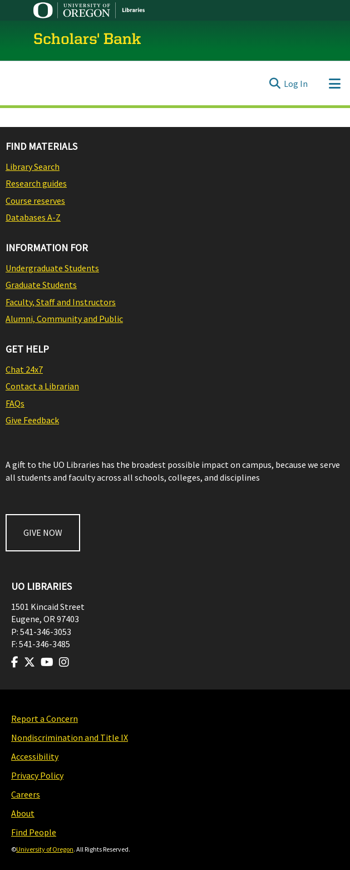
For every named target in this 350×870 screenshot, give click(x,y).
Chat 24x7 (24, 369)
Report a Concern (44, 718)
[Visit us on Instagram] (64, 662)
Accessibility (34, 756)
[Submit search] (275, 83)
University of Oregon (44, 849)
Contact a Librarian (42, 386)
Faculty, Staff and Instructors (61, 301)
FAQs (15, 403)
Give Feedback (32, 420)
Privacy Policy (37, 775)
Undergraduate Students (52, 267)
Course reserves (35, 200)
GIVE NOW (42, 532)
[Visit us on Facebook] (14, 662)
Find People (33, 832)
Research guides (36, 183)
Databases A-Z (33, 217)
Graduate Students (41, 284)
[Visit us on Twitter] (29, 662)
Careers (25, 794)
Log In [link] (296, 83)
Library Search (33, 166)
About (22, 813)
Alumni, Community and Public (64, 318)
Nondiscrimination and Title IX (69, 737)
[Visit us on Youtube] (47, 662)
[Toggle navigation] (334, 83)
